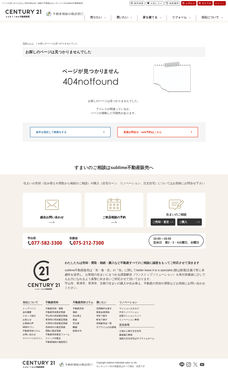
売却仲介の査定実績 (55, 327)
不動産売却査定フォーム (58, 334)
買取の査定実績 (53, 331)
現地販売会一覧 (104, 323)
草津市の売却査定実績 (56, 319)
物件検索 (137, 3)
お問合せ (188, 3)
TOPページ (28, 43)
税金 (75, 319)
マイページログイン (32, 338)
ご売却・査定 (160, 221)
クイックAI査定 (53, 338)
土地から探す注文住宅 (130, 331)
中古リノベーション (129, 312)
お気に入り (154, 3)
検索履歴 (172, 3)
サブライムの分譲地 (106, 327)
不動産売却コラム (31, 331)
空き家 (76, 323)
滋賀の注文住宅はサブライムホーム (136, 338)
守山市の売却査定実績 (56, 316)
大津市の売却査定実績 (56, 323)
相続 (75, 312)
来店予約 (205, 3)
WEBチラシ (28, 327)
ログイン (220, 3)
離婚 (75, 327)
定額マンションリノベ (130, 316)
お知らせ (27, 319)
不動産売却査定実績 (55, 312)
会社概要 (27, 312)
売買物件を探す (104, 308)
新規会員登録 (103, 312)
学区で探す (101, 316)
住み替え (77, 316)
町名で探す (101, 319)
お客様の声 (28, 323)
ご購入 (183, 221)
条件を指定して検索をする (70, 132)
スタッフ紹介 (29, 316)
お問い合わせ (29, 334)
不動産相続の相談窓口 (56, 342)
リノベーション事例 (129, 319)
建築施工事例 (125, 335)
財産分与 (77, 331)
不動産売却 (78, 308)
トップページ (29, 308)
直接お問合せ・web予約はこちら (157, 132)
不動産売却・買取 (54, 308)
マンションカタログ (129, 308)
